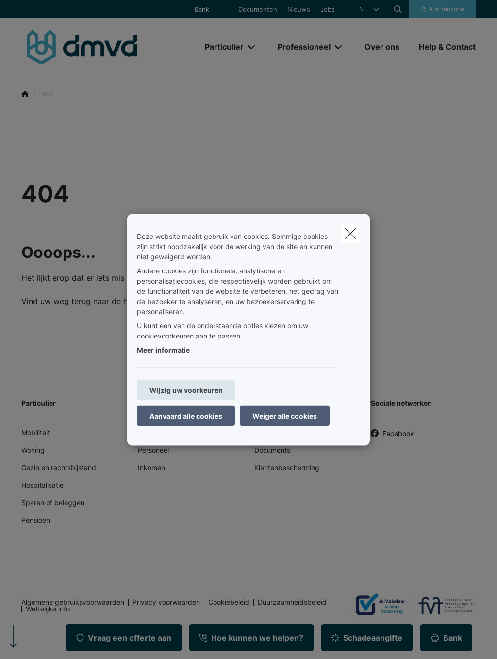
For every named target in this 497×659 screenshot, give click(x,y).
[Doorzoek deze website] (398, 9)
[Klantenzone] (442, 9)
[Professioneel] (300, 47)
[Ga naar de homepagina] (94, 46)
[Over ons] (382, 47)
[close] (350, 233)
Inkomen (151, 467)
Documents (272, 450)
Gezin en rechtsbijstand (58, 467)
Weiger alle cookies (284, 415)
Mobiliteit (35, 432)
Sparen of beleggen (52, 502)
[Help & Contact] (442, 47)
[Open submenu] (252, 46)
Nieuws (298, 9)
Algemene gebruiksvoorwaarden (72, 602)
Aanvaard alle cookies (185, 415)
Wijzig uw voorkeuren (186, 390)
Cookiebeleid (228, 602)
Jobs (327, 9)
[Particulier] (220, 47)
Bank (202, 9)
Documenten (257, 9)
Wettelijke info (48, 609)
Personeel (153, 450)
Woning (33, 450)
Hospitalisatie (42, 485)
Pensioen (35, 520)
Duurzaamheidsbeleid (292, 602)
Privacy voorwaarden (166, 602)
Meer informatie (163, 349)
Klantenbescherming (286, 467)
